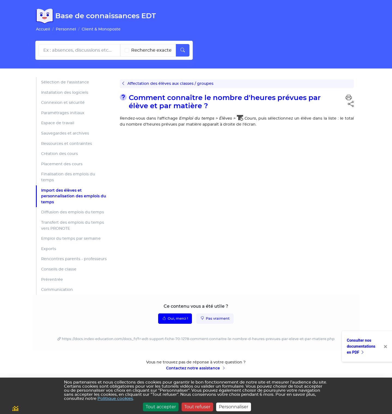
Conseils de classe (58, 269)
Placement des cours (61, 164)
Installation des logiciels (64, 93)
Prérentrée (52, 280)
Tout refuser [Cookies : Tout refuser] (197, 406)
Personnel (66, 29)
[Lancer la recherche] (182, 50)
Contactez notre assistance (196, 368)
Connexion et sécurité (63, 103)
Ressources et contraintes (66, 144)
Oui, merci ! (175, 318)
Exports (48, 249)
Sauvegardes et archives (65, 133)
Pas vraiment (214, 318)
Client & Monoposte (101, 29)
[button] (349, 98)
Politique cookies (115, 399)
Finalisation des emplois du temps (68, 177)
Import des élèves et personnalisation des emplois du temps (73, 196)
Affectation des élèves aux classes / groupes (167, 84)
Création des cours (59, 154)
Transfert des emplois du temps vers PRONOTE (72, 225)
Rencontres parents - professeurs (74, 259)
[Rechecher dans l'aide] (79, 50)
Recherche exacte (151, 50)
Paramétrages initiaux (62, 113)
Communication (57, 290)
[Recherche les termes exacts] (127, 50)
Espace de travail (57, 123)
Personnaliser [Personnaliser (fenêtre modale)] (233, 406)
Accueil (43, 29)
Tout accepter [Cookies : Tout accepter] (161, 406)
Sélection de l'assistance (65, 82)
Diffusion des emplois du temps (72, 212)
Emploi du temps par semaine (71, 238)
